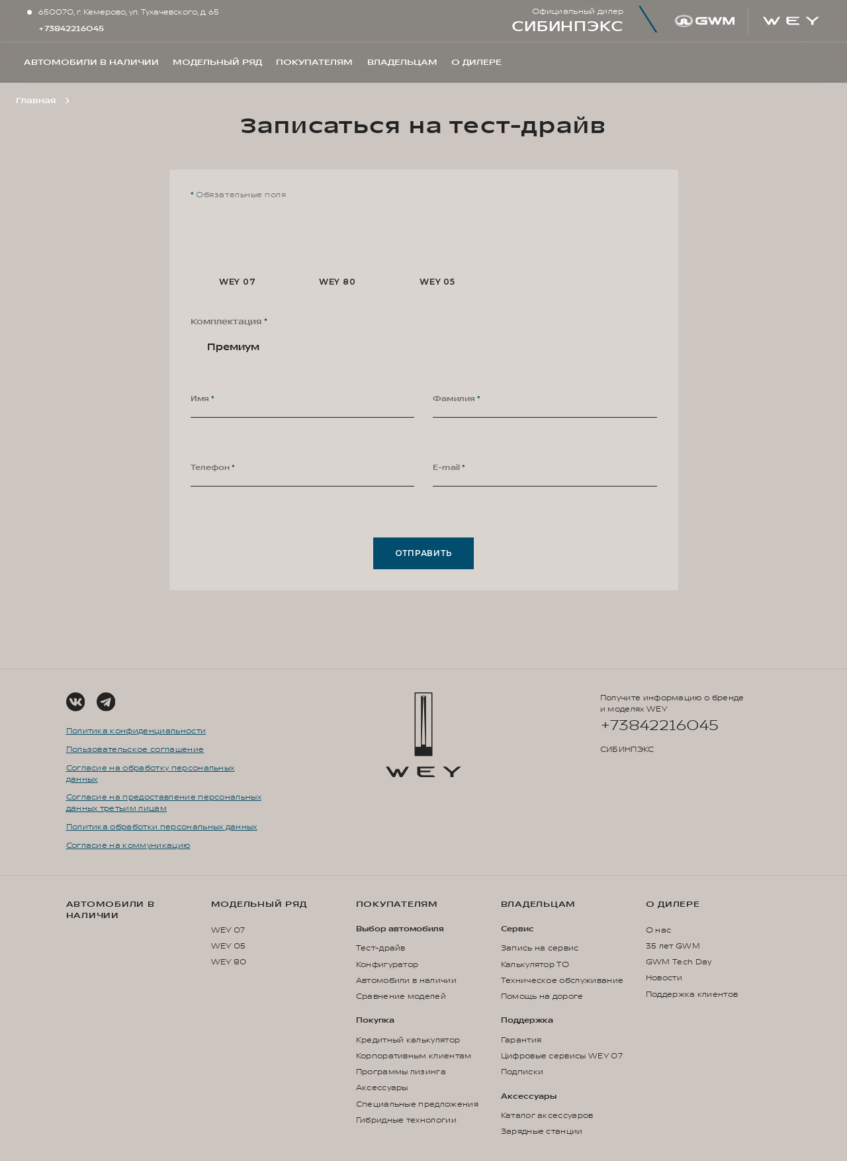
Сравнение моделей (401, 996)
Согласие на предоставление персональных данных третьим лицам (163, 802)
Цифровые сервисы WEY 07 (562, 1056)
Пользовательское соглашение (135, 750)
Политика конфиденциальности (136, 731)
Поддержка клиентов (692, 994)
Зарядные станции (542, 1132)
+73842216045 (71, 29)
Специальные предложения (417, 1104)
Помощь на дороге (542, 996)
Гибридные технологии (406, 1120)
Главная (36, 100)
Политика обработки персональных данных (161, 827)
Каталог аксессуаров (547, 1116)
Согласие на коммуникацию (128, 846)
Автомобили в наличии (110, 910)
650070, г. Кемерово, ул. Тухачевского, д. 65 (128, 12)
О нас (659, 930)
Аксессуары (382, 1088)
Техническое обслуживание (562, 981)
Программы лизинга (401, 1072)
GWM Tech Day (679, 962)
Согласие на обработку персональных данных (150, 773)
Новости (664, 978)
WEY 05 (228, 946)
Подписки (522, 1072)
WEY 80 (229, 962)
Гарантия (521, 1040)
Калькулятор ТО (535, 965)
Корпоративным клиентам (414, 1056)
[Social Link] (75, 701)
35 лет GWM (673, 946)
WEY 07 (228, 930)
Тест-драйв (381, 948)
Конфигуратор (387, 965)
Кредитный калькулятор (408, 1040)
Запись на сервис (540, 948)
